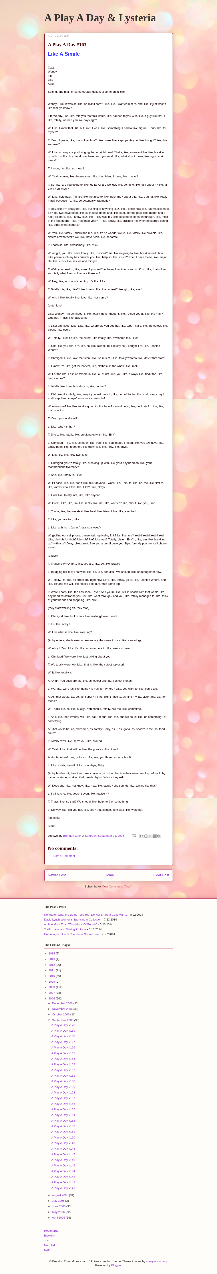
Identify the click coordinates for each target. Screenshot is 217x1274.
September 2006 (63, 1020)
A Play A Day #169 (63, 1030)
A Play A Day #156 (63, 1103)
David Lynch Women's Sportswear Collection (73, 919)
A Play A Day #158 (63, 1092)
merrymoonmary (156, 1261)
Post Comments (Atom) (117, 886)
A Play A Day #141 (63, 1188)
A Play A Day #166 (63, 1047)
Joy (46, 1240)
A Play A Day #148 (63, 1148)
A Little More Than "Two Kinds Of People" (71, 924)
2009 (52, 981)
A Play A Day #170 (63, 1025)
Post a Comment (64, 856)
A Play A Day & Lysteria (100, 18)
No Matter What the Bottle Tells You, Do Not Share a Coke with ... (86, 914)
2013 (52, 959)
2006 (52, 998)
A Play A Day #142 (63, 1182)
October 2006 (61, 1014)
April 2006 (59, 1217)
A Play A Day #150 (63, 1137)
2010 (52, 976)
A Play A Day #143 (63, 1176)
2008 (52, 987)
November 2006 (62, 1009)
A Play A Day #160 (63, 1081)
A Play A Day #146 (63, 1160)
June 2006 (59, 1206)
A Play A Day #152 (63, 1126)
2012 (52, 964)
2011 (52, 970)
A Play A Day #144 (63, 1171)
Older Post (161, 875)
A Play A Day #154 (63, 1115)
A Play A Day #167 (63, 1042)
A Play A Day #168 (63, 1036)
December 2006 (62, 1003)
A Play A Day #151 (63, 1131)
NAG (47, 1250)
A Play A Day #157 (63, 1098)
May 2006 (59, 1212)
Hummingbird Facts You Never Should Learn (72, 934)
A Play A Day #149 (63, 1143)
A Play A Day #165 (63, 1053)
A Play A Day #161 (63, 1075)
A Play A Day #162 (63, 1070)
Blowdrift (49, 1235)
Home (109, 875)
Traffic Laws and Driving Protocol (65, 929)
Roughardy (51, 1230)
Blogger (116, 1265)
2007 (52, 992)
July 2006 (58, 1200)
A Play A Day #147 (63, 1154)
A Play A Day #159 (63, 1087)
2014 (52, 953)
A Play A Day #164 (63, 1058)
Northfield (50, 1245)
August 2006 (60, 1195)
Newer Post (57, 875)
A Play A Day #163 (63, 1064)
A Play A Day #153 (63, 1120)
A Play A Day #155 (63, 1109)
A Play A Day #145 (63, 1165)
